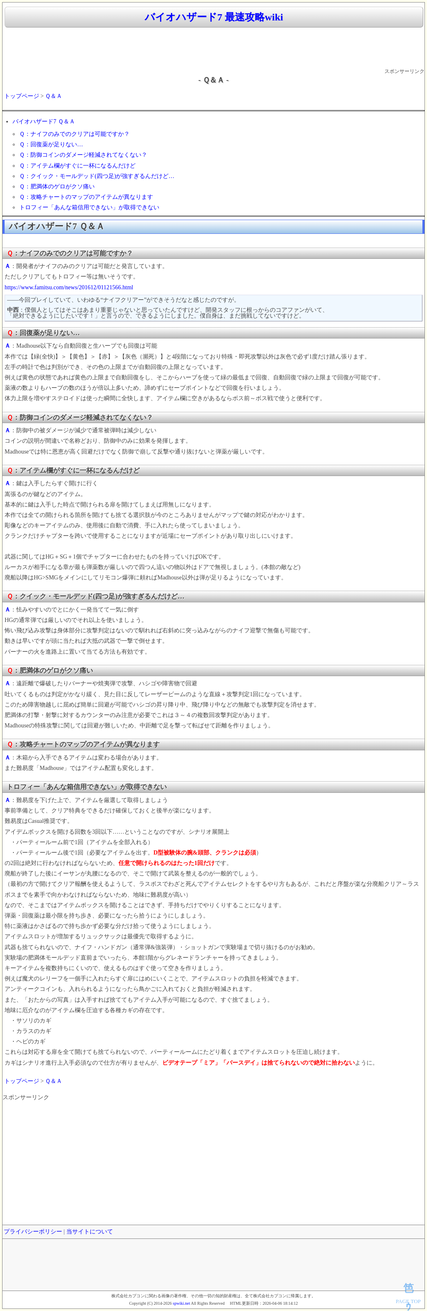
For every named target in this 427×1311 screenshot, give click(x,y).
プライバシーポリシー (33, 1231)
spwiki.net (181, 1303)
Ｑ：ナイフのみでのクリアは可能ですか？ (74, 134)
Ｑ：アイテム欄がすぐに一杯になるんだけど (77, 166)
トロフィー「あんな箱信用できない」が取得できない (89, 207)
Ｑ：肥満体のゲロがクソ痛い (57, 186)
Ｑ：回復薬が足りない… (51, 144)
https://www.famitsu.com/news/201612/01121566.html (69, 287)
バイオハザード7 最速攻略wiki (214, 17)
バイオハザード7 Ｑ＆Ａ (44, 121)
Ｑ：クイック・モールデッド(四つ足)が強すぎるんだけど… (96, 176)
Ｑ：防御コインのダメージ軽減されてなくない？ (83, 155)
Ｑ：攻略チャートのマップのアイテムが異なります (86, 197)
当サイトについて (89, 1231)
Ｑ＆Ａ (53, 96)
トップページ (21, 96)
